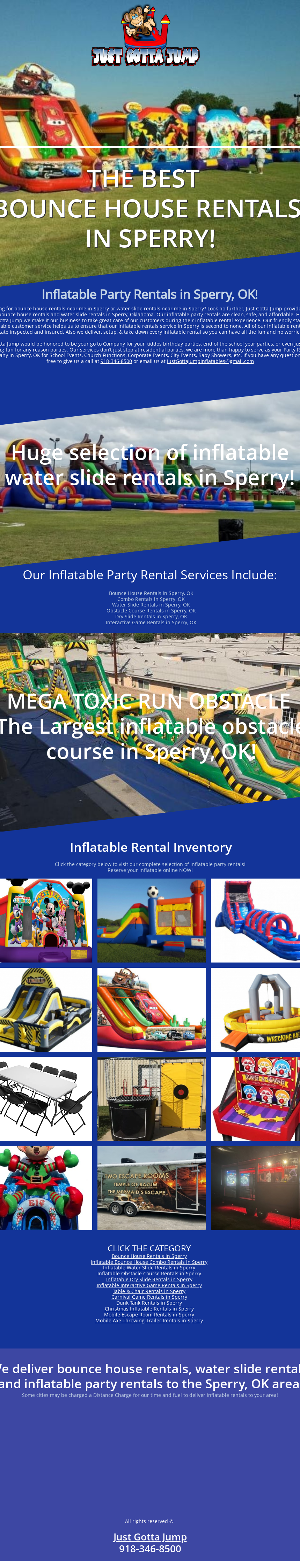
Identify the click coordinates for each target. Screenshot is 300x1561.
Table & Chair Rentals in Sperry (149, 1291)
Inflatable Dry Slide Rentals (138, 1279)
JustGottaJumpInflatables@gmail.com (210, 361)
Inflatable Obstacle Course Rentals (137, 1273)
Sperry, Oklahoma (133, 314)
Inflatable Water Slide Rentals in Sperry (149, 1267)
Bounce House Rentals (138, 1256)
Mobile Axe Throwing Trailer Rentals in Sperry (149, 1320)
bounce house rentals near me (50, 308)
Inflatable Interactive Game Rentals (138, 1285)
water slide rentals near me (149, 308)
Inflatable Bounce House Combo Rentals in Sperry (149, 1262)
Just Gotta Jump (150, 1536)
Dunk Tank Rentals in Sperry (149, 1302)
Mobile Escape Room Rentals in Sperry (149, 1314)
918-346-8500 (116, 361)
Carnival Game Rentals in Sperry (149, 1296)
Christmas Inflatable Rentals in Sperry (149, 1308)
